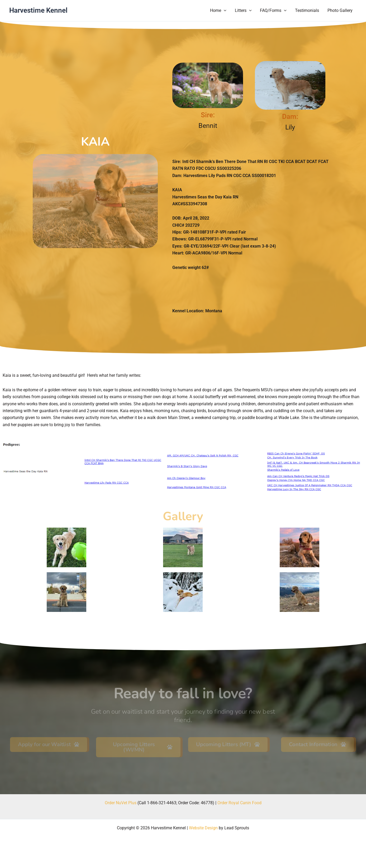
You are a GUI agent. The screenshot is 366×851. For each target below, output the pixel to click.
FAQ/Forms (273, 10)
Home (218, 10)
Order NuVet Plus (120, 802)
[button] (223, 10)
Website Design (203, 827)
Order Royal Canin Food (239, 802)
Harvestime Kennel (38, 10)
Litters (243, 10)
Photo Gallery (340, 10)
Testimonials (307, 10)
